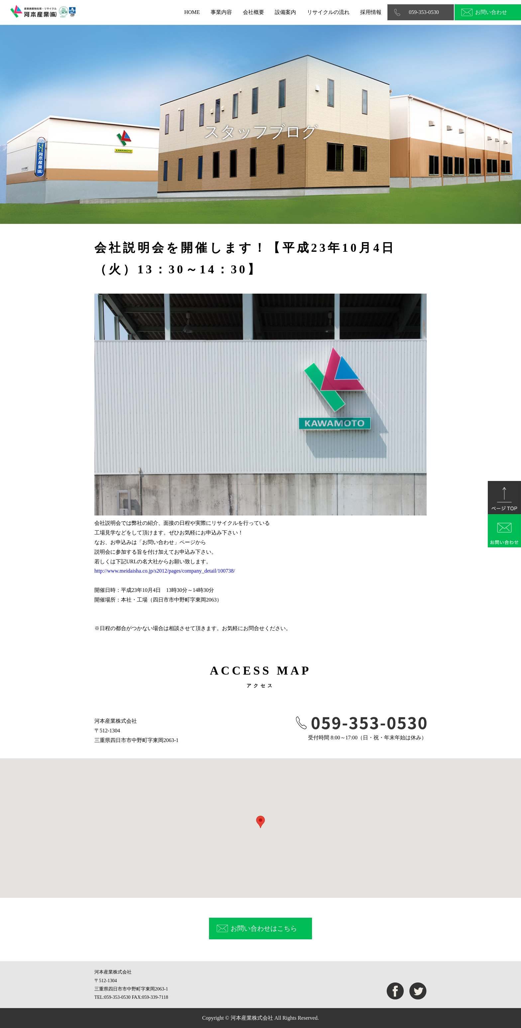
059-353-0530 (424, 12)
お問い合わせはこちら (264, 928)
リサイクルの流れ (328, 12)
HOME (192, 12)
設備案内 (285, 12)
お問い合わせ (491, 12)
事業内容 (221, 12)
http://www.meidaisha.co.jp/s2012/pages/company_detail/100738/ (164, 571)
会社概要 (253, 12)
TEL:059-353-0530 (112, 997)
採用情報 (370, 12)
